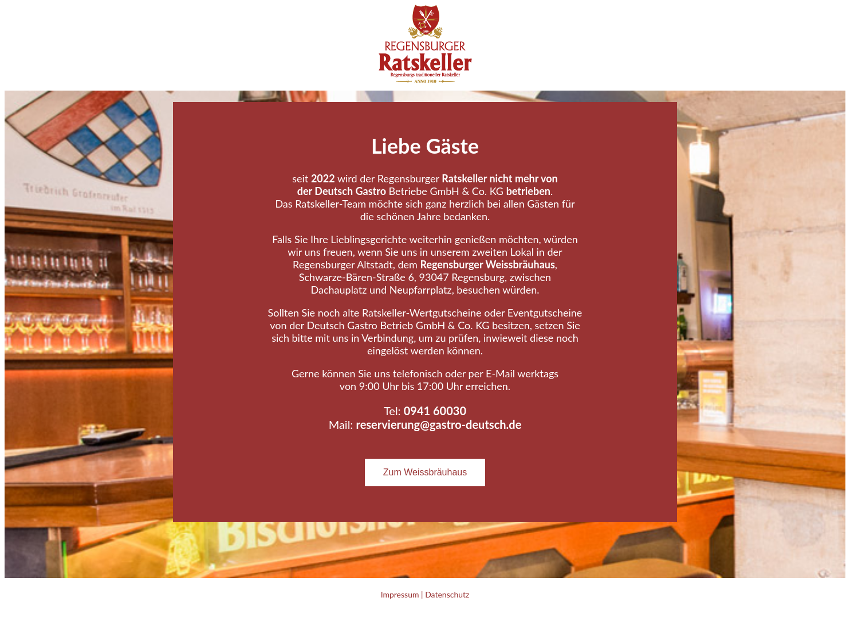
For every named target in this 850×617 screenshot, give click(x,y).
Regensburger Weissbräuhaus (487, 264)
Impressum (400, 594)
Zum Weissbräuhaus (425, 472)
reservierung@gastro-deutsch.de (438, 424)
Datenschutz (447, 594)
